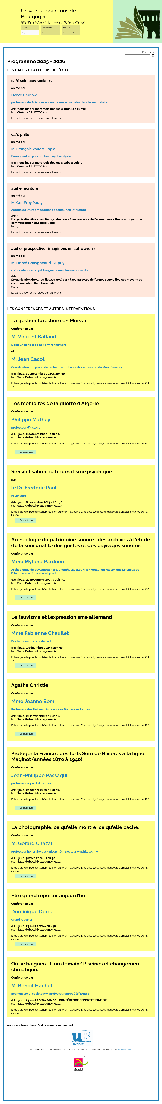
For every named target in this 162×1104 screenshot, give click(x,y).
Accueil (25, 27)
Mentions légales (124, 1050)
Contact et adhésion (71, 33)
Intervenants (47, 27)
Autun (92, 1056)
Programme (26, 33)
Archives (45, 33)
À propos (66, 27)
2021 (32, 1050)
